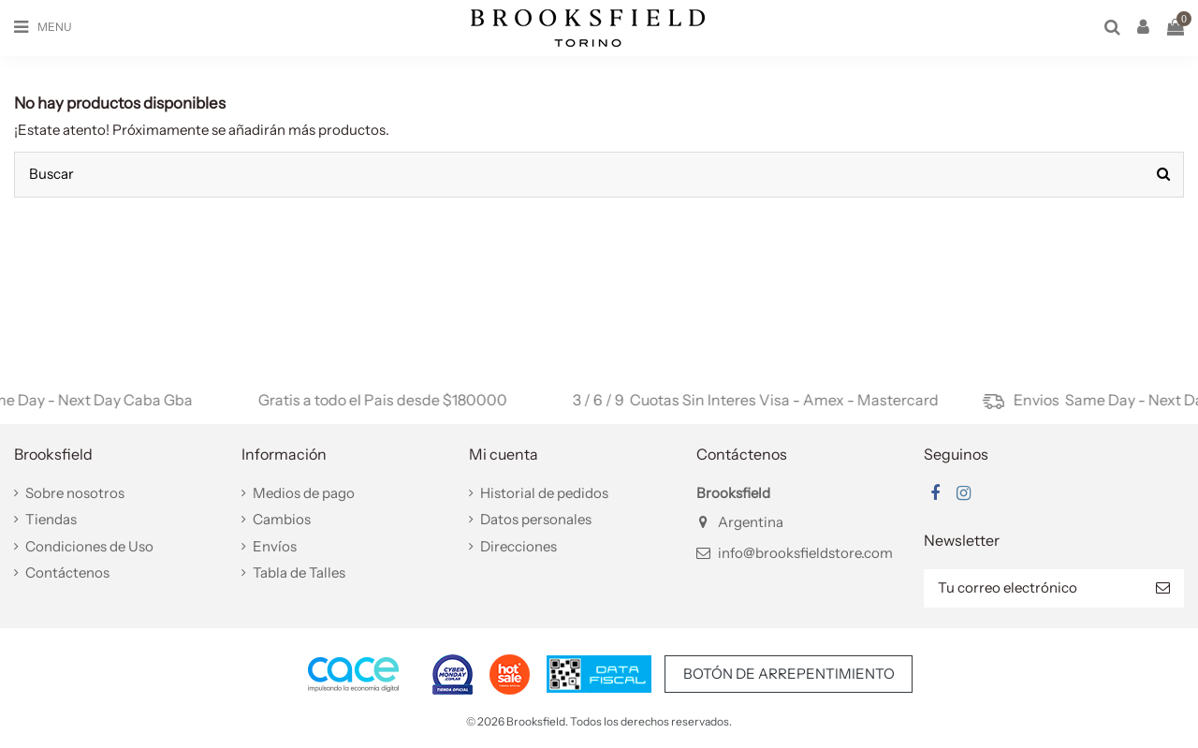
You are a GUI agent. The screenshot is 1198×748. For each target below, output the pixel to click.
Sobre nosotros (74, 493)
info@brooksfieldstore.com (805, 553)
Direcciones (518, 546)
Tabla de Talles (299, 572)
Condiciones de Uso (89, 546)
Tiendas (51, 519)
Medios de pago (304, 493)
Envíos (275, 546)
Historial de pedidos (544, 493)
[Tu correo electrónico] (1033, 588)
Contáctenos (67, 572)
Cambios (282, 519)
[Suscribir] (1163, 588)
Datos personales (536, 519)
